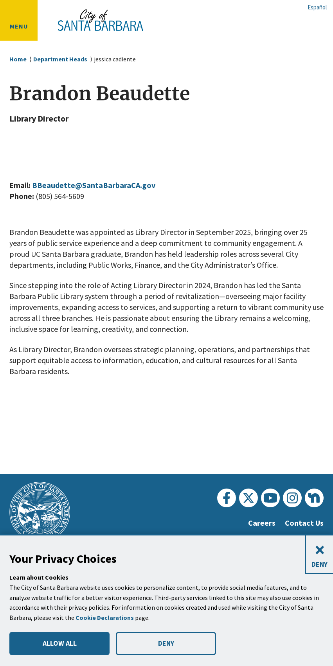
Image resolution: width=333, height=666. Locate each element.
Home (18, 59)
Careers (258, 523)
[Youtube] (270, 498)
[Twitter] (248, 498)
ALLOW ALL (59, 643)
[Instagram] (292, 498)
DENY (166, 643)
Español (317, 7)
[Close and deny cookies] (319, 554)
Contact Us (303, 523)
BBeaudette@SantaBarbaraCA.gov (100, 185)
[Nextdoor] (314, 498)
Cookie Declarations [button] (106, 617)
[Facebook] (226, 498)
